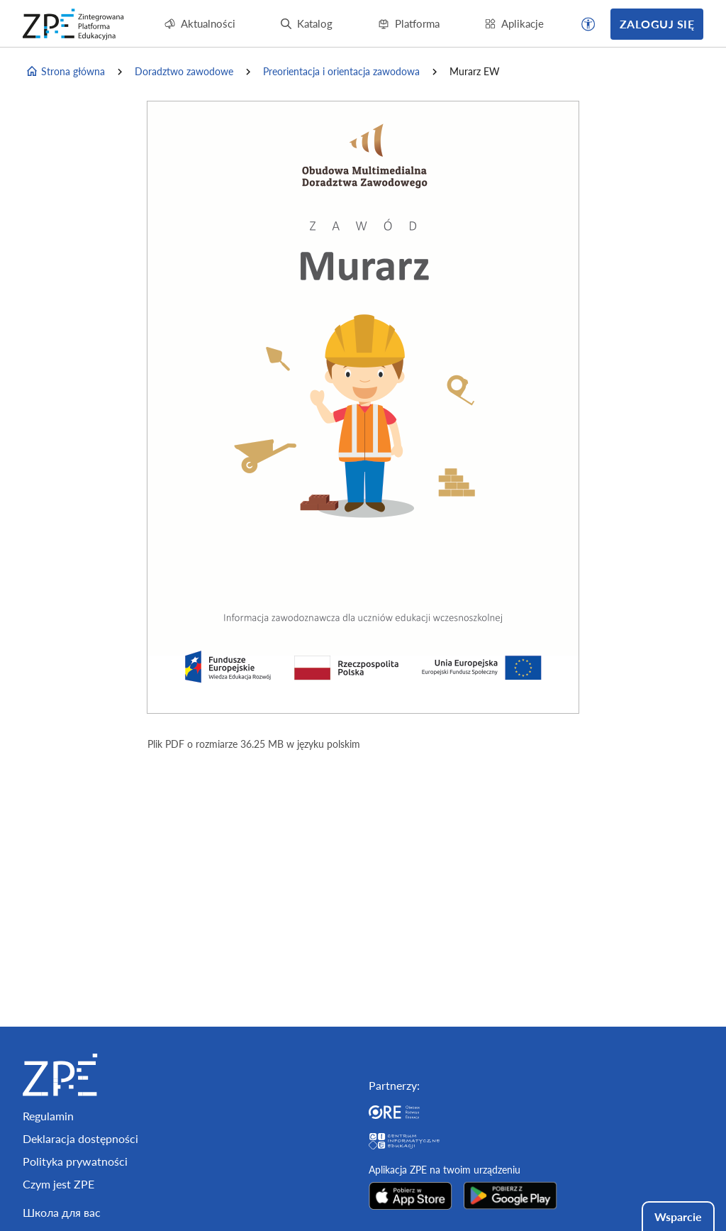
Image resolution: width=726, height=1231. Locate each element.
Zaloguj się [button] (657, 24)
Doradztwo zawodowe (184, 71)
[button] (588, 24)
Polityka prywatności (75, 1161)
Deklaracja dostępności (80, 1138)
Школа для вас (62, 1212)
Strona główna (65, 72)
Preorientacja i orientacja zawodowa (341, 71)
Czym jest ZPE (58, 1184)
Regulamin (48, 1115)
